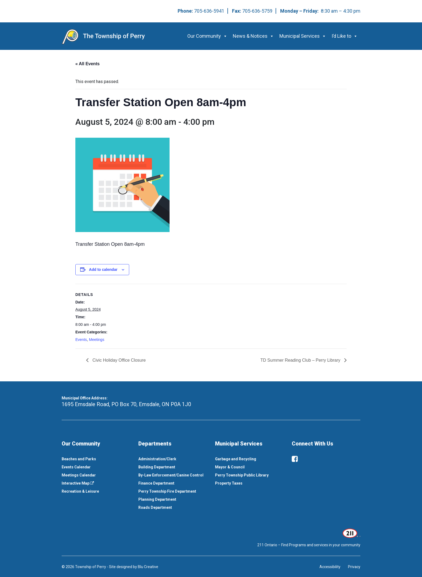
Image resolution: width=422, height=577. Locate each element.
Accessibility (329, 567)
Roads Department (155, 507)
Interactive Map (78, 483)
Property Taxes (228, 483)
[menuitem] (96, 459)
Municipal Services (302, 36)
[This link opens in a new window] (350, 533)
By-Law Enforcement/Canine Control (170, 475)
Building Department (156, 467)
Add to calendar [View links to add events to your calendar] (103, 269)
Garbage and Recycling (235, 459)
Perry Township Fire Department (167, 491)
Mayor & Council (230, 467)
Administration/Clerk (157, 459)
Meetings (96, 339)
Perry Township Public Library (242, 475)
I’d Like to (345, 36)
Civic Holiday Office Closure (118, 360)
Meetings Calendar (79, 475)
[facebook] (295, 459)
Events (81, 339)
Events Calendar (76, 467)
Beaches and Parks (79, 459)
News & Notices (253, 36)
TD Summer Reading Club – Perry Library (301, 360)
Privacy (354, 567)
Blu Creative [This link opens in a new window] (148, 567)
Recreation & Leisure (80, 491)
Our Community (207, 36)
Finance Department (156, 483)
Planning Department (157, 499)
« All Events (87, 63)
